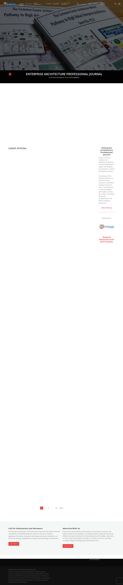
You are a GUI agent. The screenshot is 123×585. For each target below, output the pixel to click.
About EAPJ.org (106, 208)
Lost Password (94, 559)
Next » (62, 508)
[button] (119, 4)
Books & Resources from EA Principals (106, 239)
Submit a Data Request (28, 572)
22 (56, 508)
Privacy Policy (16, 572)
